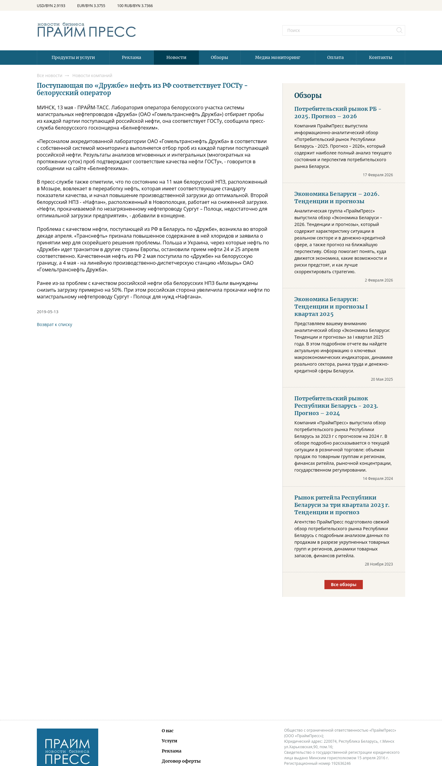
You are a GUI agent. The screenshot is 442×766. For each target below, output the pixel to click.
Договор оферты (181, 761)
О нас (167, 730)
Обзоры (219, 57)
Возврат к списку (54, 324)
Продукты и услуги (73, 57)
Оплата (335, 57)
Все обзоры (343, 584)
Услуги (169, 741)
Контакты (380, 57)
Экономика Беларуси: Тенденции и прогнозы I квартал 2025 (331, 306)
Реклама (131, 57)
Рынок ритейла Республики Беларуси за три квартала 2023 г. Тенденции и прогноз (342, 505)
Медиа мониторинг (277, 57)
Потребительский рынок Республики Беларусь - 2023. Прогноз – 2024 (336, 406)
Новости (176, 57)
